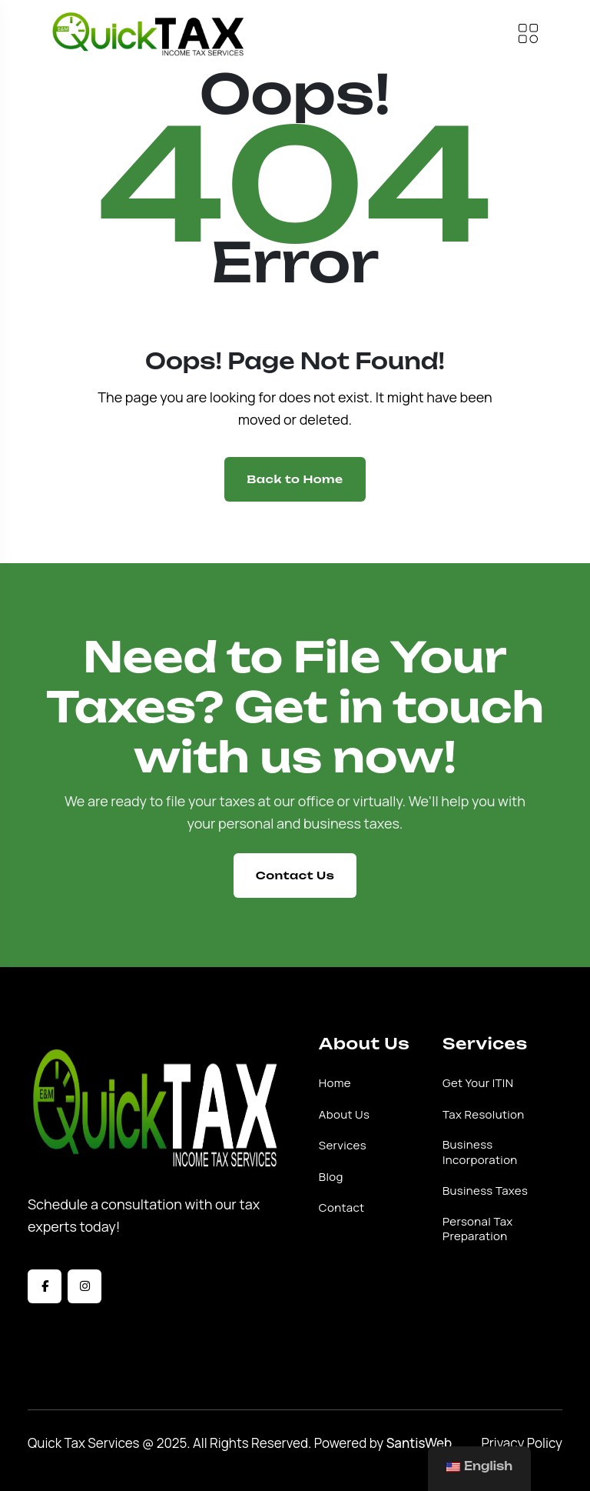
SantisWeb (419, 1443)
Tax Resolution (483, 1114)
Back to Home (295, 478)
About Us (344, 1114)
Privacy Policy (521, 1443)
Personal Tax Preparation (477, 1229)
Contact (342, 1208)
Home (335, 1083)
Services (342, 1145)
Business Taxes (485, 1191)
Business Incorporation (480, 1152)
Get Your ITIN (477, 1083)
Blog (331, 1177)
